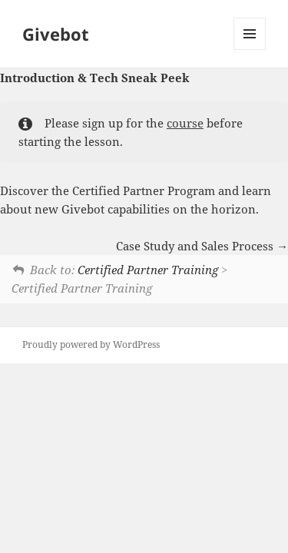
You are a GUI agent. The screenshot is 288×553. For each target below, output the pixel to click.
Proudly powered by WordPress (91, 344)
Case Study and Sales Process (202, 245)
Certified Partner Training (148, 269)
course (185, 123)
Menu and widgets (250, 49)
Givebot (55, 33)
